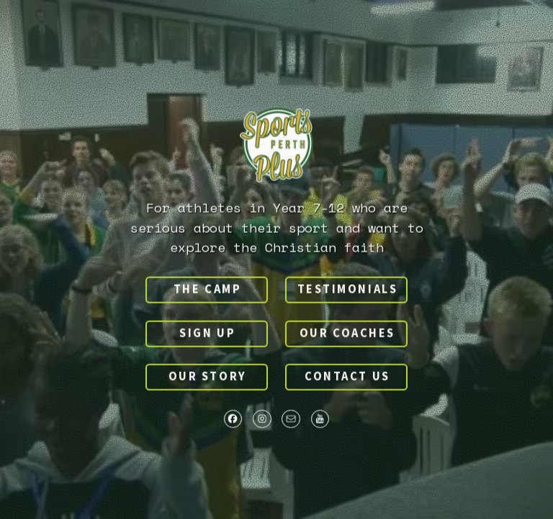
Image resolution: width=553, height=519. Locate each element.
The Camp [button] (208, 290)
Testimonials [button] (347, 290)
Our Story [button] (207, 377)
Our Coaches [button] (347, 334)
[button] (233, 419)
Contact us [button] (347, 377)
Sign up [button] (207, 334)
